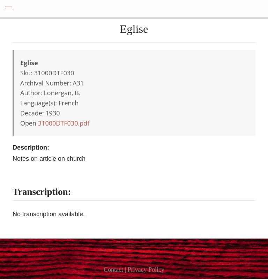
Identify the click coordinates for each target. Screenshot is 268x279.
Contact (113, 269)
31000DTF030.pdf (63, 123)
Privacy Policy (146, 269)
